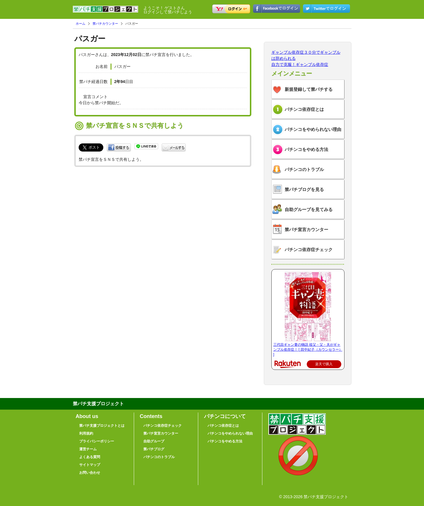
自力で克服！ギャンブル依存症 (299, 64)
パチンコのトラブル (304, 169)
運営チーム (88, 449)
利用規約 (86, 433)
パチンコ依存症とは (304, 109)
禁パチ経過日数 (93, 81)
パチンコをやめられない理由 (313, 129)
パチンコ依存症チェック (309, 249)
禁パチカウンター (105, 23)
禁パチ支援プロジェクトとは (102, 426)
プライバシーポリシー (96, 441)
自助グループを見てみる (309, 209)
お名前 (101, 66)
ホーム (80, 23)
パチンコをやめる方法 (306, 149)
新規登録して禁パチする (309, 89)
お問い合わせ (89, 473)
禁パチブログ (153, 449)
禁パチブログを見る (304, 189)
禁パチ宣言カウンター (306, 229)
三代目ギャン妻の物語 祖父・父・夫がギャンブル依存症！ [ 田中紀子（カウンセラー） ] (307, 349)
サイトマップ (89, 465)
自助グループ (153, 441)
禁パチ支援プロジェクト (105, 11)
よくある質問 (89, 457)
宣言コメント (95, 96)
